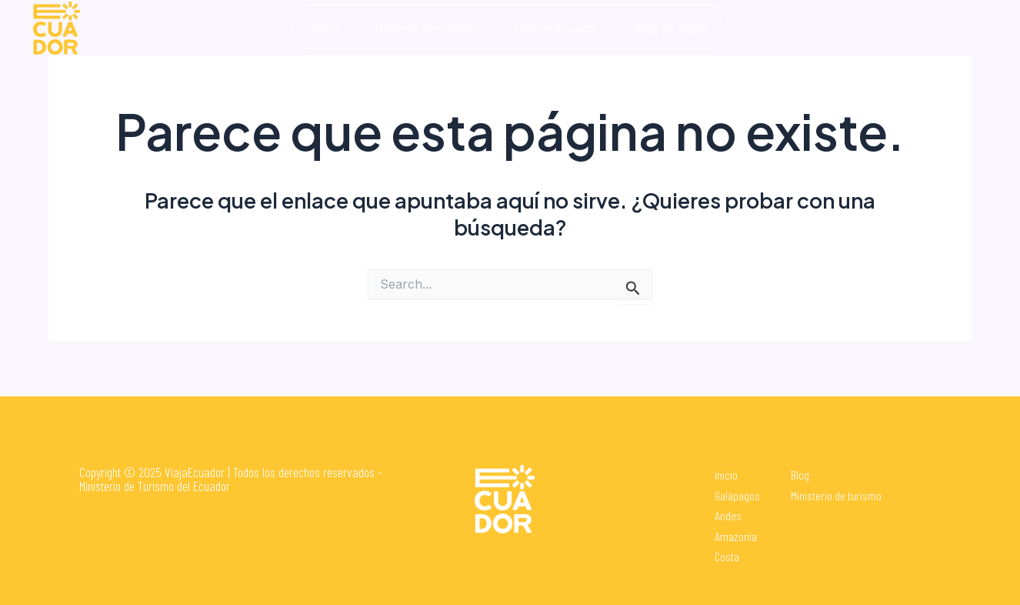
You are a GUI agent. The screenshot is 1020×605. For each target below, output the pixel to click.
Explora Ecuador (557, 27)
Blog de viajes (674, 27)
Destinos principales (426, 27)
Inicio (323, 27)
